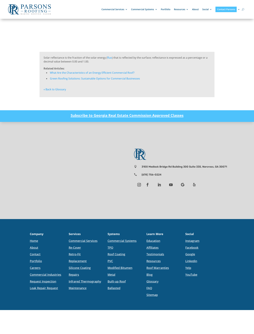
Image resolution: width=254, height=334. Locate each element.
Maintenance (78, 288)
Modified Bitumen (120, 268)
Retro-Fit (75, 254)
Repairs (74, 275)
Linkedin (191, 261)
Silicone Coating (80, 268)
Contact (35, 254)
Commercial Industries (45, 275)
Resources (179, 9)
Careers (35, 268)
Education (153, 241)
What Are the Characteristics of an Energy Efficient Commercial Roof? (92, 72)
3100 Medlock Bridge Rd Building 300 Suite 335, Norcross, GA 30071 (184, 166)
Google (190, 254)
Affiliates (152, 247)
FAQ (149, 288)
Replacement (78, 261)
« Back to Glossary (55, 89)
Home (34, 241)
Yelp (188, 268)
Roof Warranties (157, 268)
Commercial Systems (142, 9)
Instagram (192, 241)
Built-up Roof (117, 281)
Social (205, 9)
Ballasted (114, 288)
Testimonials (155, 254)
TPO (110, 247)
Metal (111, 275)
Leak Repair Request (44, 288)
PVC (110, 261)
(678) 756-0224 (151, 174)
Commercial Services (112, 9)
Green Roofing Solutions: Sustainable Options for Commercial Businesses (95, 78)
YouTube (191, 275)
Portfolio (165, 9)
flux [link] (109, 57)
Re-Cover (75, 247)
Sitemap (152, 295)
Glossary (152, 281)
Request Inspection (43, 281)
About (195, 9)
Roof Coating (116, 254)
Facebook (191, 247)
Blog (149, 275)
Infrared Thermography (85, 281)
